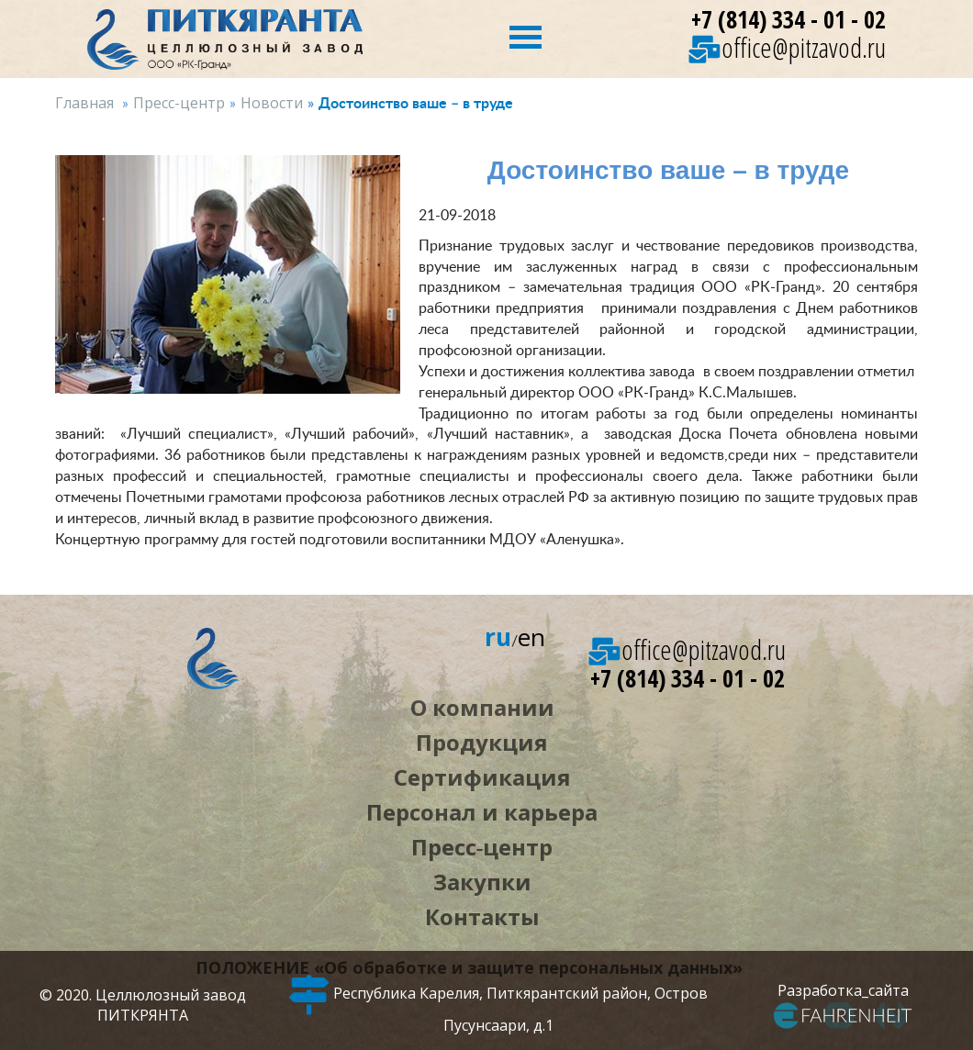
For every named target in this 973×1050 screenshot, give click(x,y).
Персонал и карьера (482, 812)
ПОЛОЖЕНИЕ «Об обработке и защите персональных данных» (469, 967)
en (531, 636)
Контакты (482, 916)
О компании (482, 707)
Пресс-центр (179, 103)
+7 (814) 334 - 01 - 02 (788, 19)
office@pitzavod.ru (787, 47)
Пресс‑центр (482, 847)
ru (498, 636)
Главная (84, 103)
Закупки (482, 881)
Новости (271, 103)
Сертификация (482, 777)
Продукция (482, 742)
